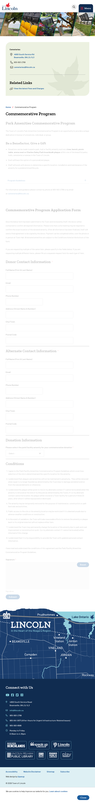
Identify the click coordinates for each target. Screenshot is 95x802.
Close (83, 797)
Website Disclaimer (32, 771)
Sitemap (50, 771)
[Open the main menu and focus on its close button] (86, 8)
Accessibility (11, 771)
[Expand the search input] (74, 7)
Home (8, 107)
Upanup (21, 776)
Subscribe (65, 771)
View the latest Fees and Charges (29, 88)
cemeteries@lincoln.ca (24, 67)
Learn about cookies (58, 791)
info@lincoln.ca (17, 710)
